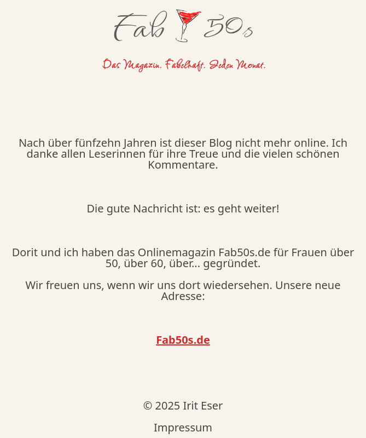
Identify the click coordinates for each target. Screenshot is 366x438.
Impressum (183, 427)
